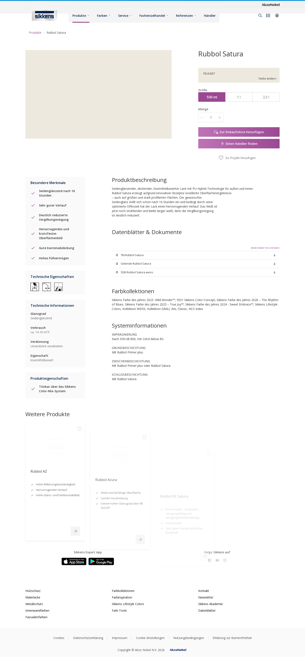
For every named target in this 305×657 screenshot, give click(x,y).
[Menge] (210, 117)
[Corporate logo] (271, 4)
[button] (277, 15)
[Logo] (44, 15)
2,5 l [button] (266, 97)
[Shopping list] (268, 15)
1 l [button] (239, 97)
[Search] (260, 15)
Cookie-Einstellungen (150, 638)
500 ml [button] (212, 97)
